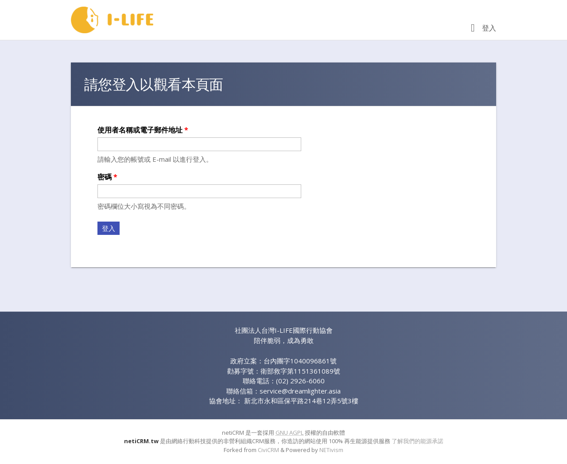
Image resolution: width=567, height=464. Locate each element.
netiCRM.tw (141, 441)
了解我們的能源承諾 (417, 441)
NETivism (331, 450)
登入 (489, 28)
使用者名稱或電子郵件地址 (142, 130)
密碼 (107, 177)
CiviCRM (268, 450)
